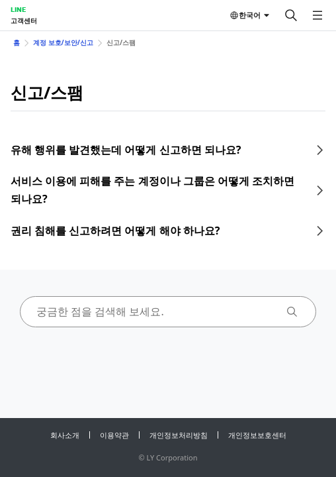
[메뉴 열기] (317, 15)
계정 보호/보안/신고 (63, 42)
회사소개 (64, 435)
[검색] (291, 15)
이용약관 (114, 435)
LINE (18, 9)
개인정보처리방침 (178, 435)
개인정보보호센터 (257, 435)
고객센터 (24, 20)
